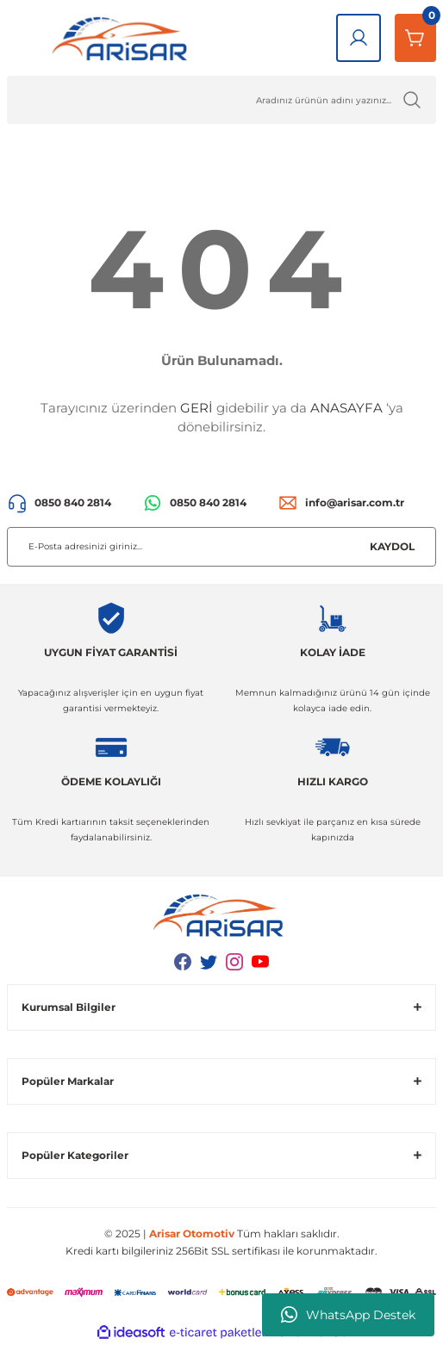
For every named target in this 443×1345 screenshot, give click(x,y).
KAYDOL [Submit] (392, 546)
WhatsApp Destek (348, 1314)
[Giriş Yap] (358, 38)
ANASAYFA (346, 408)
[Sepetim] (415, 38)
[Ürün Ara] (221, 100)
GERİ (196, 408)
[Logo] (123, 38)
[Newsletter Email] (221, 547)
